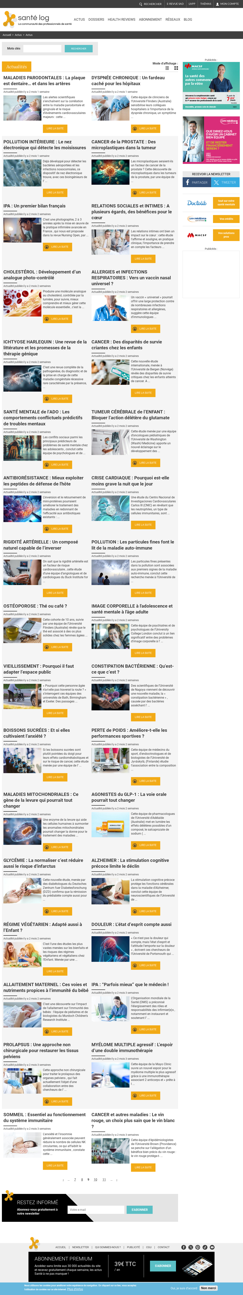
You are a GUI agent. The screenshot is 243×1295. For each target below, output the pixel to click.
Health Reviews (121, 19)
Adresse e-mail (78, 1203)
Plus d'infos (75, 1289)
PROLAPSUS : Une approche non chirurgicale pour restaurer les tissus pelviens (40, 1050)
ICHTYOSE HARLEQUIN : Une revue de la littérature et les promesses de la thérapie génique (45, 347)
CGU (148, 1247)
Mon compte (229, 3)
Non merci (208, 1288)
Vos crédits (226, 219)
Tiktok (204, 1247)
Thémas (205, 3)
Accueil (7, 35)
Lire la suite (55, 128)
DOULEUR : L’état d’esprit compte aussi (131, 924)
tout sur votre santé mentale (226, 202)
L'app (192, 3)
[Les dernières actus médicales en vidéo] (211, 297)
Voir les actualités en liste (167, 68)
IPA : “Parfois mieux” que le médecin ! (130, 984)
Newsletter (80, 1247)
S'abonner (140, 1210)
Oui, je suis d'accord (184, 1288)
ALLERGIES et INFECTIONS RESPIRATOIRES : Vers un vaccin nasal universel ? (131, 277)
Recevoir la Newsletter (211, 174)
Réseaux (173, 19)
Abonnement (150, 19)
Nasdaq (207, 17)
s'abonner (163, 1266)
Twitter (190, 1247)
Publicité (133, 1247)
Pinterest (197, 1247)
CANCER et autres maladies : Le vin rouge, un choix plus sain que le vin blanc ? (133, 1120)
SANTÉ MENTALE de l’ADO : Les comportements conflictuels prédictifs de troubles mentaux (42, 417)
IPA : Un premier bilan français (34, 206)
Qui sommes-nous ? (108, 1247)
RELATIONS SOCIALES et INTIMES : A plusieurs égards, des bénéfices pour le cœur (132, 211)
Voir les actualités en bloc (176, 68)
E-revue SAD (175, 3)
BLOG (188, 19)
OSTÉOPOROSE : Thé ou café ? (35, 606)
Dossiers (96, 19)
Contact (164, 1247)
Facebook (183, 1247)
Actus (79, 19)
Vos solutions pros (226, 235)
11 (104, 1179)
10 (95, 1179)
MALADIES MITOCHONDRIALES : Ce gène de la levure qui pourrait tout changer (40, 800)
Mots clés (13, 48)
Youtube (212, 1247)
